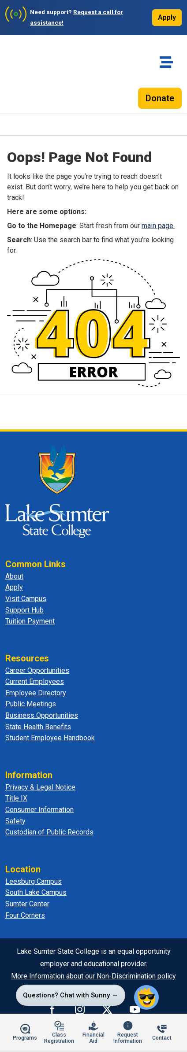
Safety (15, 821)
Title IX (16, 798)
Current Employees (34, 681)
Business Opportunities (41, 715)
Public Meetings (30, 704)
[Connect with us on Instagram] (79, 1009)
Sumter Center (27, 904)
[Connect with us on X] (107, 1009)
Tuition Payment (30, 621)
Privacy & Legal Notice (40, 787)
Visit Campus (25, 598)
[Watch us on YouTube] (135, 1009)
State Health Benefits (38, 727)
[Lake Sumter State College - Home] (57, 491)
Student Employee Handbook (50, 738)
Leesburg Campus (33, 881)
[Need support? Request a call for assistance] (70, 18)
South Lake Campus (36, 892)
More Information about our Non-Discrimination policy (93, 976)
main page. (158, 225)
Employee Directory (35, 693)
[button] (146, 997)
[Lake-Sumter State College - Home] (35, 78)
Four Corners (25, 915)
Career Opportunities (37, 670)
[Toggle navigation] (166, 62)
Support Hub (24, 610)
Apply (167, 17)
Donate (160, 98)
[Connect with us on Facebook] (52, 1009)
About (14, 576)
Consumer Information (39, 809)
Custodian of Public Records (49, 832)
